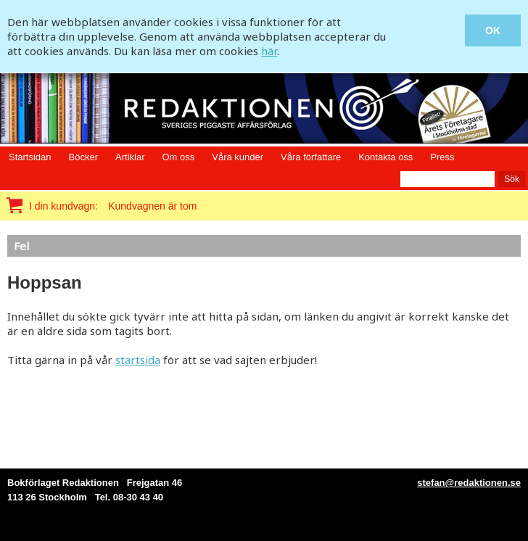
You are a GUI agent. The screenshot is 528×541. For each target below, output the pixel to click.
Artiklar (129, 157)
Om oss (178, 157)
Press (442, 157)
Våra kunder (237, 157)
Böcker (83, 157)
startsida (137, 359)
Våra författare (311, 157)
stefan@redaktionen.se (469, 482)
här (269, 51)
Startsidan (30, 157)
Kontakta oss (385, 157)
